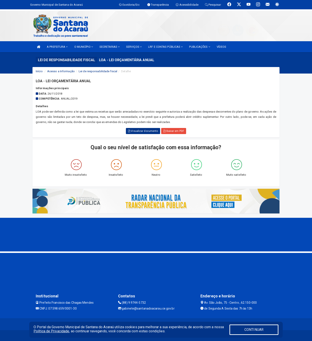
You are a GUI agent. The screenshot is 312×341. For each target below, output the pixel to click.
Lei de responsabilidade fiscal (98, 71)
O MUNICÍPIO (83, 46)
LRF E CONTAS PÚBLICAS (165, 46)
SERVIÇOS (134, 46)
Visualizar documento (143, 131)
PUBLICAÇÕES (199, 46)
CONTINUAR (253, 330)
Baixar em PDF (173, 131)
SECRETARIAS (109, 46)
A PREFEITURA (57, 46)
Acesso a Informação (61, 71)
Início (39, 71)
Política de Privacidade (51, 331)
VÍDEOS (221, 46)
